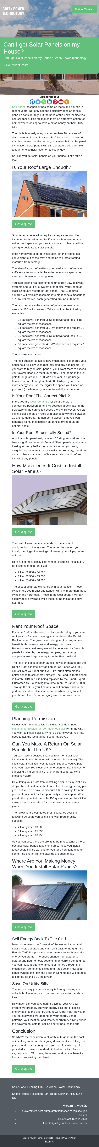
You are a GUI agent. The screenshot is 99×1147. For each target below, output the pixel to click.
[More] (66, 101)
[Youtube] (61, 101)
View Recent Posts (16, 65)
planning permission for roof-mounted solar (38, 728)
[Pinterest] (55, 101)
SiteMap (49, 1141)
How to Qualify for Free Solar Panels (65, 1123)
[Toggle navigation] (69, 9)
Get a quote (23, 224)
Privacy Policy (69, 1138)
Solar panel (19, 106)
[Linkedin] (49, 101)
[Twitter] (38, 101)
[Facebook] (32, 101)
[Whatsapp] (43, 101)
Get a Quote (84, 9)
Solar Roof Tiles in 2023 (72, 1119)
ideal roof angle (39, 401)
